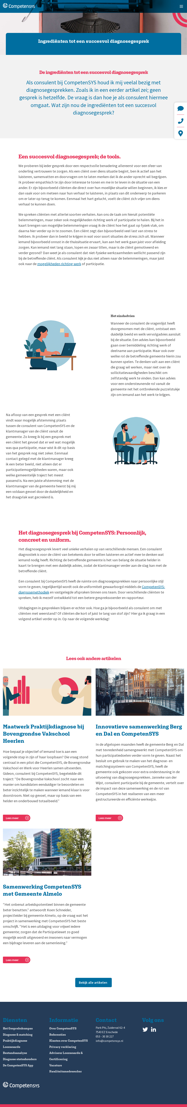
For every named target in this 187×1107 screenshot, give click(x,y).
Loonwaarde (11, 1047)
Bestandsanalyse (15, 1053)
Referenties (57, 1034)
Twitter (145, 1028)
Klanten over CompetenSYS (68, 1040)
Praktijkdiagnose (15, 1040)
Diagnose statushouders (20, 1059)
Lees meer (12, 818)
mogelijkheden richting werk (59, 263)
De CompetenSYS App (18, 1065)
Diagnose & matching (18, 1034)
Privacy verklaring (62, 1047)
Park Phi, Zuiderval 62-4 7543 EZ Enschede (180, 133)
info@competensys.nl (180, 108)
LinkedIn (153, 1028)
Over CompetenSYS (63, 1028)
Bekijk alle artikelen (93, 982)
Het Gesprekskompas (18, 1028)
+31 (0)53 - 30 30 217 (180, 121)
